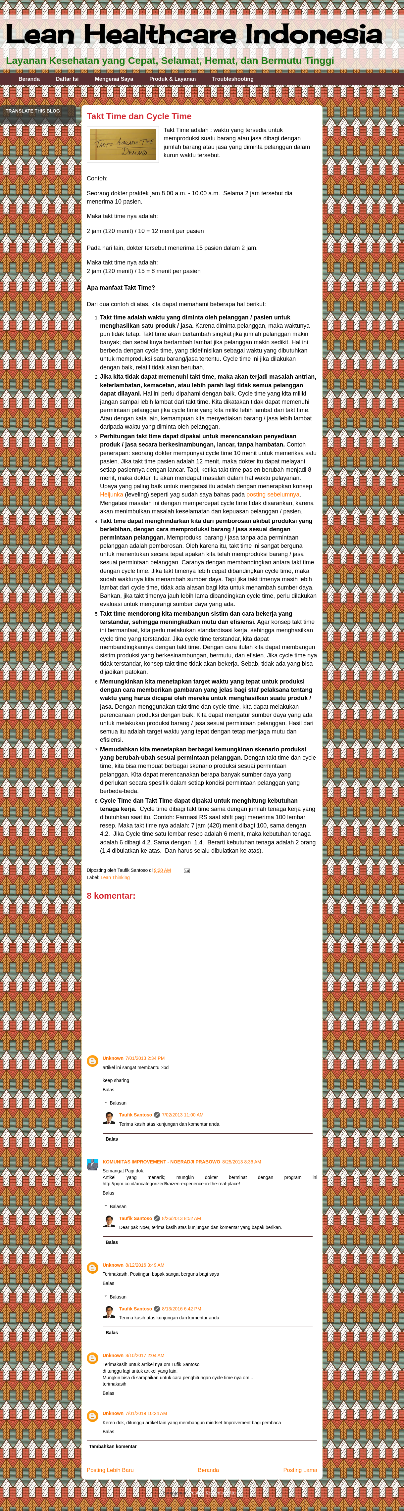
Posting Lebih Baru (110, 1470)
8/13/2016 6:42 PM (181, 1308)
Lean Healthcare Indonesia (193, 34)
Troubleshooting (233, 79)
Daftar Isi (67, 79)
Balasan (118, 1103)
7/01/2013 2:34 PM (145, 1058)
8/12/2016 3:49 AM (145, 1265)
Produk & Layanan (172, 79)
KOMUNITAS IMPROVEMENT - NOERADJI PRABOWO (161, 1161)
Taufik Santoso (135, 1114)
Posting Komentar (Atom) (215, 1492)
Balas (108, 1089)
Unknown (113, 1058)
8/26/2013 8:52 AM (181, 1218)
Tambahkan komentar (113, 1446)
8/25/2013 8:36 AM (241, 1161)
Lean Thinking (115, 877)
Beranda (29, 79)
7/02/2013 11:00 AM (182, 1114)
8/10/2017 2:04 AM (145, 1355)
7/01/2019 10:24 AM (146, 1413)
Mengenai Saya (114, 79)
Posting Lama (300, 1470)
